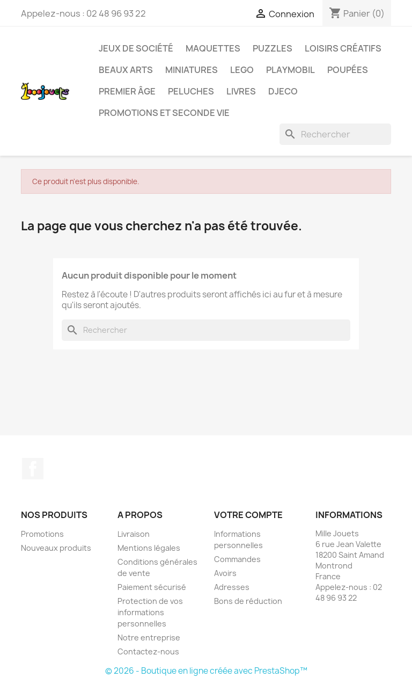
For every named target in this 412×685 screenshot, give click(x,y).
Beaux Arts (126, 70)
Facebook (32, 468)
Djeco (283, 91)
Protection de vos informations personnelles (150, 612)
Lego (242, 70)
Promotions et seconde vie (164, 113)
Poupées (347, 70)
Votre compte (248, 515)
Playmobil (290, 70)
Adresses (231, 587)
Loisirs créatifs (343, 48)
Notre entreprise (148, 637)
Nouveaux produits (56, 548)
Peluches (191, 91)
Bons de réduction (248, 601)
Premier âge (127, 91)
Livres (241, 91)
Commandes (237, 559)
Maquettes (213, 48)
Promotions (42, 534)
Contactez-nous (148, 651)
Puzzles (272, 48)
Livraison (133, 534)
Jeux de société (136, 48)
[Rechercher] (335, 134)
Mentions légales (148, 548)
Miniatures (191, 70)
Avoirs (225, 573)
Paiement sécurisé (151, 587)
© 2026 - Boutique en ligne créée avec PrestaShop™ (206, 670)
